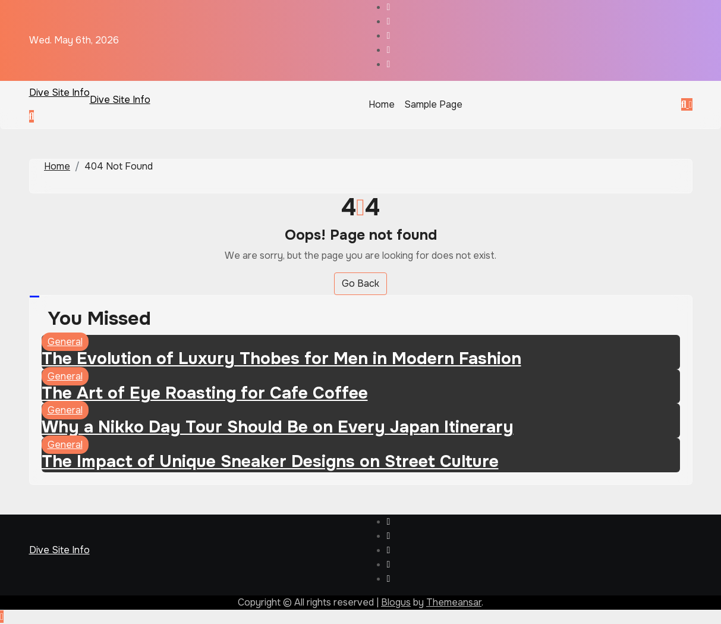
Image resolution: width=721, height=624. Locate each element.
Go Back (360, 283)
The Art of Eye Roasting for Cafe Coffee (205, 393)
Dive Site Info (59, 92)
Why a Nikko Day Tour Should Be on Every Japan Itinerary (278, 427)
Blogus (396, 602)
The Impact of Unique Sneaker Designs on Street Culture (270, 461)
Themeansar (453, 602)
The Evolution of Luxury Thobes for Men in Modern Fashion (281, 358)
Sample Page (433, 104)
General (65, 341)
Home (382, 104)
